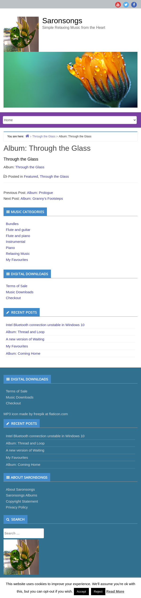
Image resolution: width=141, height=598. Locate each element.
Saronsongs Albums (21, 495)
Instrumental (15, 242)
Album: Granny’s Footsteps (42, 198)
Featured (31, 176)
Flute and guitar (18, 230)
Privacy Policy (17, 507)
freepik (39, 414)
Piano (10, 248)
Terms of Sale (16, 286)
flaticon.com (58, 414)
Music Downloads (20, 292)
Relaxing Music (18, 254)
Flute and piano (18, 236)
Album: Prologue (40, 193)
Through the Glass (29, 167)
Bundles (12, 224)
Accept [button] (81, 591)
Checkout (13, 298)
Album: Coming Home (23, 353)
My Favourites (17, 260)
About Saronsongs (20, 489)
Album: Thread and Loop (25, 332)
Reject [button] (98, 591)
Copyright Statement (22, 501)
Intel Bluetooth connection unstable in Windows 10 (45, 325)
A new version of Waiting (25, 339)
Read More (115, 591)
